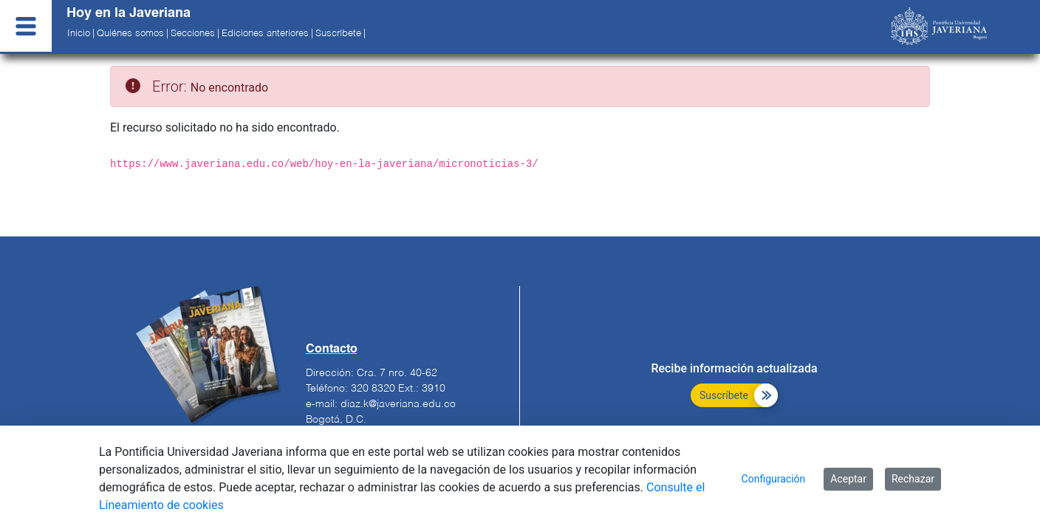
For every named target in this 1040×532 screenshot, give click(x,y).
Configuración (774, 479)
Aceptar (848, 479)
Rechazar (913, 479)
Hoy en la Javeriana (128, 13)
